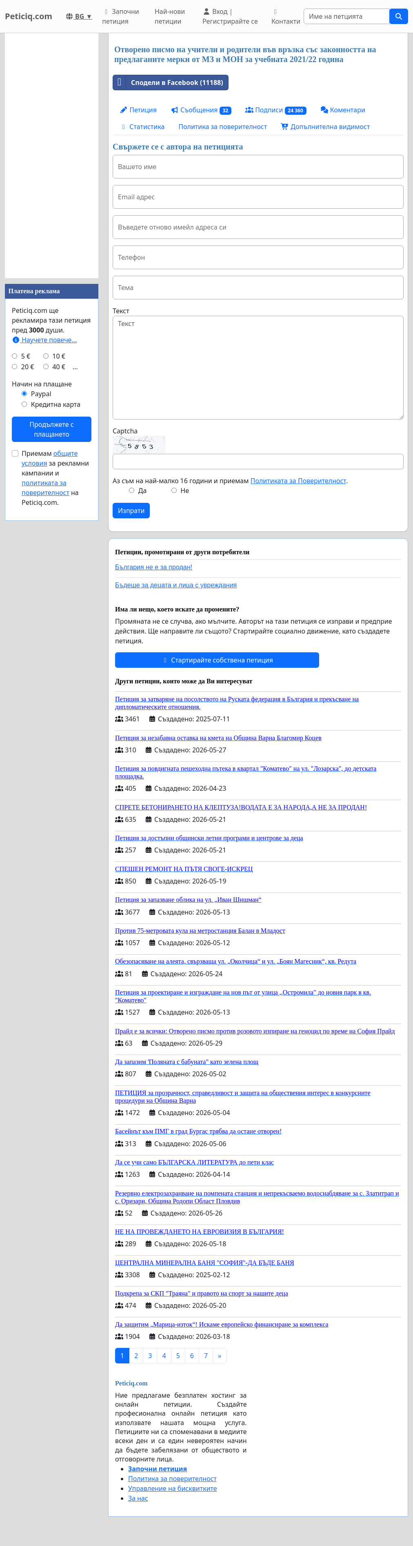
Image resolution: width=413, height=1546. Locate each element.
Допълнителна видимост (325, 126)
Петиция (138, 109)
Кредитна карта (55, 404)
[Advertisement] (51, 155)
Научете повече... (44, 339)
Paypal (41, 393)
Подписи (275, 110)
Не (184, 490)
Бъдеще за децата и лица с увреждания (176, 585)
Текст (121, 310)
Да (142, 490)
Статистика (142, 126)
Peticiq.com (28, 16)
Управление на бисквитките (172, 1488)
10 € (58, 356)
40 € (58, 366)
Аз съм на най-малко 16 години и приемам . (230, 480)
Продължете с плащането (51, 429)
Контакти (285, 17)
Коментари (342, 109)
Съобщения (201, 110)
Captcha (125, 430)
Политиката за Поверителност (298, 480)
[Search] (347, 16)
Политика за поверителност (222, 126)
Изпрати (131, 510)
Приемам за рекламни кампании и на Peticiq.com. (55, 478)
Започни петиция (120, 16)
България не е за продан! (153, 567)
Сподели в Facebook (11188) (168, 82)
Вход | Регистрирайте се (230, 16)
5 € (25, 356)
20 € (27, 366)
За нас (138, 1498)
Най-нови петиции (170, 16)
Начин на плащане (42, 383)
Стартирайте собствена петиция (217, 660)
